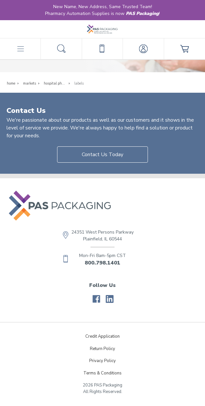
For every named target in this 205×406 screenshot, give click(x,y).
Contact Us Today (102, 154)
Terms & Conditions (102, 373)
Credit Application (102, 336)
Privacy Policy (102, 361)
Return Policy (102, 349)
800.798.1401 (102, 262)
